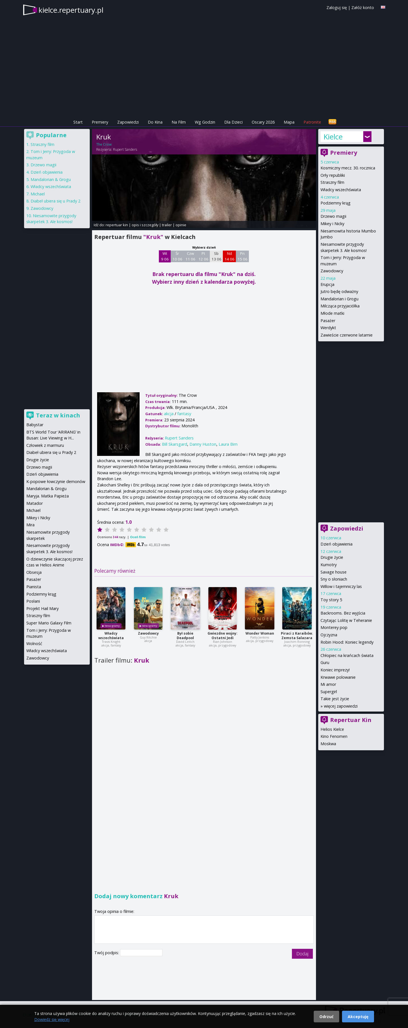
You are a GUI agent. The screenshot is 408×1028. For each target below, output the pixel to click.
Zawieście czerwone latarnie (347, 335)
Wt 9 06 (165, 256)
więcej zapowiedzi (341, 706)
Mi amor (328, 684)
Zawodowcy (148, 633)
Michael (38, 194)
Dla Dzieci (233, 122)
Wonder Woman (259, 633)
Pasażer (328, 320)
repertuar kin (117, 224)
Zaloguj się (336, 7)
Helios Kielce (332, 729)
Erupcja (327, 284)
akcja (169, 413)
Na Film (179, 122)
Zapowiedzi (128, 122)
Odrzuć (326, 1016)
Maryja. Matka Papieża (47, 496)
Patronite (312, 122)
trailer (167, 224)
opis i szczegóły (145, 224)
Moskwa (328, 743)
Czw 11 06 (190, 256)
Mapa (289, 122)
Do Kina (155, 122)
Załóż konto (362, 7)
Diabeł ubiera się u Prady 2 (55, 201)
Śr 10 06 (177, 256)
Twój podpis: (107, 952)
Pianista (33, 586)
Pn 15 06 (242, 256)
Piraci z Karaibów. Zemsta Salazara (297, 635)
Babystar (34, 424)
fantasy (184, 413)
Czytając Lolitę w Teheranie (346, 620)
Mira (30, 524)
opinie (181, 224)
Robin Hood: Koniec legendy (347, 642)
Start (78, 122)
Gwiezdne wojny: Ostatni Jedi (223, 635)
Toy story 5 (331, 599)
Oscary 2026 (263, 122)
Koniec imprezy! (335, 670)
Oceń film (138, 537)
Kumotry (329, 564)
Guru (325, 662)
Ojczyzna (329, 634)
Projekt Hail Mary (42, 608)
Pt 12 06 (203, 256)
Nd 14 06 (229, 256)
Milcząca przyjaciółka (340, 306)
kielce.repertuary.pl (71, 10)
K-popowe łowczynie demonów (55, 481)
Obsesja (34, 572)
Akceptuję (358, 1016)
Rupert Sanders (125, 149)
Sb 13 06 (216, 256)
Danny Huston (202, 444)
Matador (34, 503)
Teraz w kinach (58, 415)
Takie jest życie (335, 698)
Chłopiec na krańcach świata (347, 655)
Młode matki (332, 313)
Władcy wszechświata (111, 635)
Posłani (33, 601)
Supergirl (329, 691)
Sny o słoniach (334, 579)
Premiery (100, 122)
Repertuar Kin (350, 720)
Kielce (333, 137)
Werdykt (328, 327)
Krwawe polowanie (338, 677)
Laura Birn (228, 444)
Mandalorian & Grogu (51, 179)
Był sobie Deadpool (185, 635)
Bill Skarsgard (174, 444)
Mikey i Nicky (332, 223)
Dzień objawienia (337, 544)
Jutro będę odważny (339, 291)
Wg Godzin (205, 122)
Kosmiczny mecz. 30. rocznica (348, 168)
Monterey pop (334, 627)
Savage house (334, 572)
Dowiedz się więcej (51, 1019)
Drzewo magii (333, 216)
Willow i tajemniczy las (341, 586)
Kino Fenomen (334, 736)
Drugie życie (332, 557)
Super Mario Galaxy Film (48, 623)
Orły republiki (333, 175)
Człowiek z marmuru (45, 445)
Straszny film (332, 182)
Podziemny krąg (336, 203)
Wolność (34, 643)
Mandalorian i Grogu (339, 298)
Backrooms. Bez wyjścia (343, 613)
